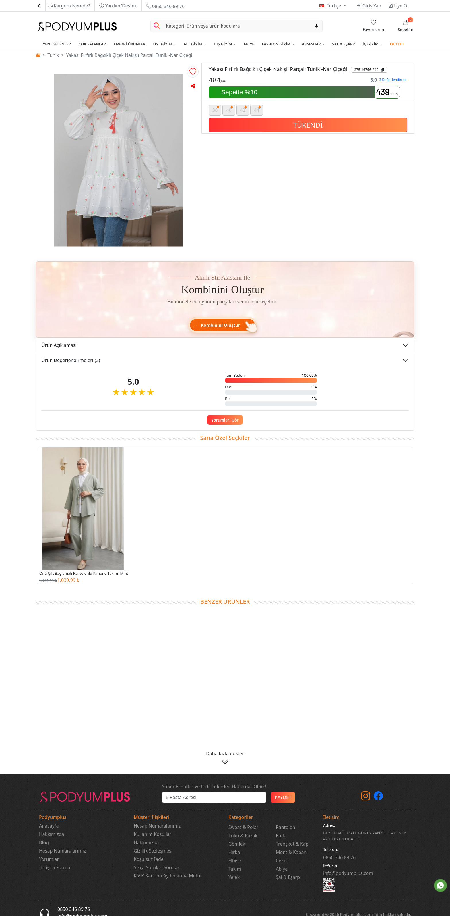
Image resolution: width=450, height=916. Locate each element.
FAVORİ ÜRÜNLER (130, 44)
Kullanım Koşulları (153, 834)
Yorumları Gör (225, 420)
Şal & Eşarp (288, 877)
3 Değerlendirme (392, 79)
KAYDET (283, 797)
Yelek (234, 877)
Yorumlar (49, 859)
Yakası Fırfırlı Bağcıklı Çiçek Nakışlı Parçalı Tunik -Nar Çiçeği (129, 55)
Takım (234, 869)
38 (216, 109)
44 (257, 109)
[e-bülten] (214, 797)
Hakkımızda (51, 834)
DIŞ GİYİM (223, 44)
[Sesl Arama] (316, 26)
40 (229, 109)
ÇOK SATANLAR (92, 44)
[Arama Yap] (157, 26)
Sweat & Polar (243, 827)
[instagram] (365, 797)
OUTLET (397, 44)
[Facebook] (378, 797)
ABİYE (248, 44)
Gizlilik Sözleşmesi (153, 851)
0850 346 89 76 (165, 6)
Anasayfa (49, 826)
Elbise (234, 860)
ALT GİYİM (193, 44)
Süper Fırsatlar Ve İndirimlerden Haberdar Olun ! (214, 786)
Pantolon (285, 827)
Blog (44, 842)
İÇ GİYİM (370, 44)
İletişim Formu (54, 867)
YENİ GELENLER (57, 44)
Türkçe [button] (334, 6)
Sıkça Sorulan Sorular (156, 867)
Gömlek (236, 844)
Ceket (282, 860)
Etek (280, 835)
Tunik (53, 55)
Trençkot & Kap (292, 844)
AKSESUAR (312, 44)
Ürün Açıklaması (59, 345)
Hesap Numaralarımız (62, 851)
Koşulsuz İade (149, 859)
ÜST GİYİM (163, 44)
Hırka (234, 852)
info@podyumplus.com (348, 873)
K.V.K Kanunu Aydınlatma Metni (167, 876)
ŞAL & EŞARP (343, 44)
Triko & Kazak (242, 835)
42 (243, 109)
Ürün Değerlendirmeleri (71, 360)
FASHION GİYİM (277, 44)
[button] (193, 72)
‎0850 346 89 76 (339, 857)
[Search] (236, 26)
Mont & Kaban (291, 852)
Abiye (282, 869)
